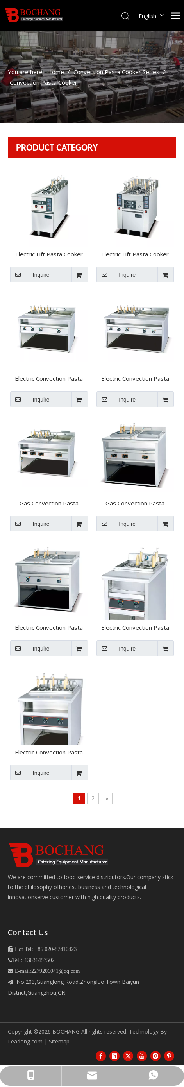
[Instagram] (155, 1055)
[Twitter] (128, 1055)
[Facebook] (101, 1055)
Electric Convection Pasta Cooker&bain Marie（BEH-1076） (49, 379)
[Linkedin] (114, 1055)
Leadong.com (25, 1041)
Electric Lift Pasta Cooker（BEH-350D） (49, 255)
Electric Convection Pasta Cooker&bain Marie (49, 628)
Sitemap (59, 1041)
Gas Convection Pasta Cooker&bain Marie (134, 504)
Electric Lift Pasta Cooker (135, 254)
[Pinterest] (169, 1055)
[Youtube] (142, 1055)
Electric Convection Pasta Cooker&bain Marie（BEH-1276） (135, 379)
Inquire (30, 274)
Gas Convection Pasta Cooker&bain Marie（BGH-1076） (49, 504)
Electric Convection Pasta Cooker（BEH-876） (49, 753)
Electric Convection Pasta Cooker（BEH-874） (135, 628)
